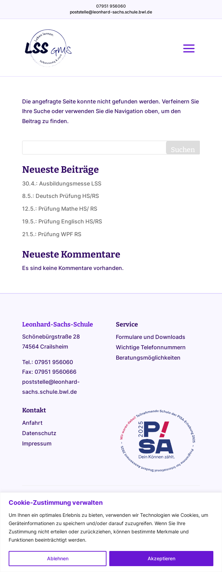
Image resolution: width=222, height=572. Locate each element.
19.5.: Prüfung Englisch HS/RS (62, 221)
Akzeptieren (161, 558)
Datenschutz (39, 433)
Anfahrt (32, 423)
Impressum (37, 444)
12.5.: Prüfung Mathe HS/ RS (59, 208)
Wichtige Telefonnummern (151, 348)
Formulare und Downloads (150, 337)
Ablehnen (57, 558)
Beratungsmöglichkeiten (148, 358)
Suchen (183, 149)
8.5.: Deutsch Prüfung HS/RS (60, 195)
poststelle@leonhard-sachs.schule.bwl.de (111, 11)
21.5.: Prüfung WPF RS (51, 234)
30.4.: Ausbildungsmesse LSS (61, 183)
